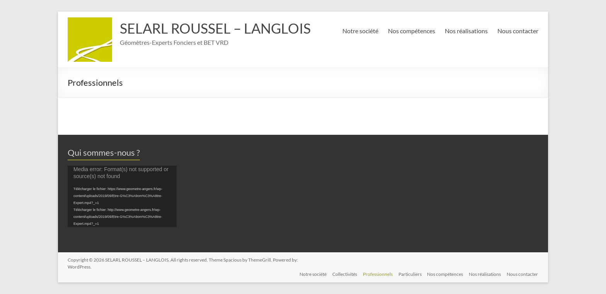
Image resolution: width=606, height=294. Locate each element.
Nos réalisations (466, 30)
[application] (122, 196)
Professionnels (376, 274)
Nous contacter (517, 30)
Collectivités (342, 274)
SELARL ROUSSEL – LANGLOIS (215, 28)
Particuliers (408, 274)
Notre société (360, 30)
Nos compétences (411, 30)
